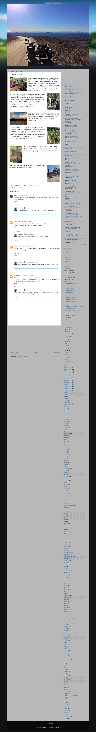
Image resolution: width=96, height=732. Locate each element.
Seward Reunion (67, 618)
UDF (64, 689)
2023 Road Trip (67, 386)
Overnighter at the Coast (71, 181)
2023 (66, 257)
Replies (18, 205)
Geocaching (66, 493)
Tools (64, 665)
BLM (64, 419)
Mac (64, 536)
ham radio (66, 497)
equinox (65, 462)
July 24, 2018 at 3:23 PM (25, 221)
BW (64, 431)
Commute (66, 445)
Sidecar (65, 620)
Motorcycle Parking (68, 556)
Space (65, 644)
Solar (64, 634)
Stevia (65, 652)
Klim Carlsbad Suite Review (72, 132)
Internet (65, 513)
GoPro (65, 495)
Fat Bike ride (66, 476)
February (69, 333)
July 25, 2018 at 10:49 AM (29, 246)
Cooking (65, 447)
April (68, 329)
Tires (64, 663)
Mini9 (64, 548)
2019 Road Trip (67, 378)
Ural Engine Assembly (69, 695)
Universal (65, 691)
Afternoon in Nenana (71, 313)
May (68, 327)
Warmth (65, 706)
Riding (65, 587)
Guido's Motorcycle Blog (72, 239)
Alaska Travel (66, 402)
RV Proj (65, 601)
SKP (64, 624)
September (70, 277)
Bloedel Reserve (70, 290)
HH (64, 501)
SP (64, 642)
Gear (64, 491)
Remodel (65, 575)
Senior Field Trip (70, 301)
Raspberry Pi (66, 570)
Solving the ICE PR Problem (72, 137)
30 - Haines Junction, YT (72, 322)
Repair (65, 577)
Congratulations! (70, 288)
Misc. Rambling (70, 295)
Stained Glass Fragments (71, 187)
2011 (66, 352)
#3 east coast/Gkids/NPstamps (72, 170)
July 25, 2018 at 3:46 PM (32, 262)
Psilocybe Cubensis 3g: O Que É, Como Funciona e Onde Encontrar (73, 229)
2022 (66, 259)
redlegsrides (17, 195)
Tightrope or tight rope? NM (72, 235)
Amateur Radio (67, 404)
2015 (66, 343)
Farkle (65, 472)
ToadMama (17, 275)
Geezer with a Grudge (71, 136)
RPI (64, 591)
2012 (66, 350)
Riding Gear (66, 589)
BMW (64, 425)
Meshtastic (66, 542)
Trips (64, 677)
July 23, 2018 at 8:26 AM (27, 195)
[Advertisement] (34, 338)
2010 (66, 354)
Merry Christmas (70, 315)
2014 (66, 345)
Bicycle (65, 417)
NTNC (65, 564)
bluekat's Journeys (70, 180)
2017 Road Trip (67, 372)
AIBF (64, 396)
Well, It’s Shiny (70, 308)
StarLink (65, 648)
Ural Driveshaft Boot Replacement (75, 310)
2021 (66, 261)
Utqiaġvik (65, 698)
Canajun (16, 221)
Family (65, 470)
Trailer (65, 669)
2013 (66, 348)
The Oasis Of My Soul (71, 234)
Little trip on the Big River (71, 223)
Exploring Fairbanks (71, 299)
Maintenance (66, 538)
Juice (64, 525)
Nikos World (68, 148)
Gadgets (65, 488)
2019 (66, 266)
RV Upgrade (66, 609)
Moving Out (66, 560)
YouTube (65, 718)
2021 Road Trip (67, 382)
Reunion (65, 583)
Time (66, 199)
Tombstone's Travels (71, 169)
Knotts (65, 527)
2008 (66, 359)
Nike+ (64, 562)
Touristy (65, 667)
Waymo (65, 708)
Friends (65, 484)
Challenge (66, 435)
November (69, 272)
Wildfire (65, 712)
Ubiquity (65, 687)
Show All (84, 244)
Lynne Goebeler (18, 246)
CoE (64, 443)
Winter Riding (66, 716)
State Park (66, 650)
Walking (65, 704)
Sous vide (66, 640)
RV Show (65, 605)
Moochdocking (67, 552)
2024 (66, 255)
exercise (65, 464)
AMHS (65, 406)
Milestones (66, 546)
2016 (66, 341)
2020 (66, 264)
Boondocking (66, 427)
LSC (64, 534)
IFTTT (65, 511)
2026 (66, 250)
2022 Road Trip (67, 384)
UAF (64, 685)
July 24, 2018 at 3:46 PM (32, 234)
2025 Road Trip (67, 390)
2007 (66, 361)
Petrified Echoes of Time (71, 126)
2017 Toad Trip (67, 374)
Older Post (56, 353)
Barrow (65, 411)
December (69, 270)
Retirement (66, 581)
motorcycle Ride (67, 558)
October (69, 275)
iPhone (65, 515)
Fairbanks (16, 187)
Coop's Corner (69, 112)
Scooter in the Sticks (71, 93)
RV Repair (66, 603)
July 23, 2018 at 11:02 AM (32, 208)
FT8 (64, 486)
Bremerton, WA (70, 292)
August (69, 279)
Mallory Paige (69, 155)
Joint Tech (66, 523)
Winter (65, 714)
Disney (65, 456)
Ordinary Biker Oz (70, 162)
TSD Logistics (67, 679)
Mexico (65, 544)
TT (64, 681)
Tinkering (65, 661)
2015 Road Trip (67, 369)
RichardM (21, 208)
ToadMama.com (69, 191)
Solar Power (66, 636)
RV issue (65, 599)
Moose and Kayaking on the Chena (75, 306)
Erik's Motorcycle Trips (71, 118)
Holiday (65, 503)
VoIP (64, 702)
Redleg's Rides (69, 86)
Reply (15, 201)
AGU (64, 394)
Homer (65, 507)
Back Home (69, 317)
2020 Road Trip (67, 380)
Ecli (64, 460)
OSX (64, 566)
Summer (65, 655)
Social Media (66, 630)
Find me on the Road (71, 125)
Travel (65, 671)
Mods (64, 550)
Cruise (65, 452)
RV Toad (65, 607)
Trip (64, 673)
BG (64, 415)
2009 (66, 357)
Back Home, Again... (71, 283)
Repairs (65, 579)
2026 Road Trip (67, 392)
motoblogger (66, 554)
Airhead (65, 400)
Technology (66, 659)
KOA (64, 529)
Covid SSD (66, 449)
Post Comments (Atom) (23, 356)
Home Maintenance (68, 505)
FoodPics (65, 480)
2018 (66, 268)
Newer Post (14, 353)
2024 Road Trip (67, 388)
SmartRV (65, 626)
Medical (65, 540)
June (68, 324)
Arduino (65, 408)
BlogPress (66, 423)
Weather (65, 710)
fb (63, 478)
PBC (64, 568)
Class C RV (66, 441)
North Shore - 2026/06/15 (71, 114)
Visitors (21, 187)
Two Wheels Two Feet (71, 213)
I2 (63, 509)
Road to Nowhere (70, 130)
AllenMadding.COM (70, 186)
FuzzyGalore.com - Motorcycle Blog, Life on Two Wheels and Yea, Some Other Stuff (74, 205)
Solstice (65, 638)
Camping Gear (67, 433)
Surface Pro (66, 657)
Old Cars (67, 102)
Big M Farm (69, 304)
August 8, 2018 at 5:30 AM (27, 275)
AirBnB (65, 398)
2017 (66, 339)
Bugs (64, 429)
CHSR (65, 439)
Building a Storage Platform (72, 241)
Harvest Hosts (67, 499)
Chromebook (66, 437)
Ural (64, 693)
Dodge (65, 458)
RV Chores (66, 597)
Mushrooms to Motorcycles (72, 227)
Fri (64, 482)
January (69, 336)
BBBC (65, 413)
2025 (66, 252)
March (68, 331)
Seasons (65, 613)
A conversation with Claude (72, 176)
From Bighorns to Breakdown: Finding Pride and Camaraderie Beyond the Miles (74, 216)
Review (65, 585)
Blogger (65, 421)
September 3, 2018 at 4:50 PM (34, 290)
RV (64, 593)
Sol (64, 632)
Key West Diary (69, 100)
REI (64, 572)
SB (64, 611)
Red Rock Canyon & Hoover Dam (73, 192)
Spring (65, 646)
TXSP (64, 683)
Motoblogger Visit (70, 297)
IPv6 (64, 517)
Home (35, 353)
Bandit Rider (68, 175)
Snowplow (66, 628)
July (68, 281)
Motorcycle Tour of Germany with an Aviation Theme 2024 (74, 150)
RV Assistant (66, 595)
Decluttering (66, 454)
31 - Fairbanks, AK (71, 319)
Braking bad (68, 108)
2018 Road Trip (67, 376)
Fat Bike (65, 474)
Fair (64, 466)
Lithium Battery (67, 531)
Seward (65, 616)
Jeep (64, 521)
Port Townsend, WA (71, 286)
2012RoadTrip (67, 367)
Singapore (66, 622)
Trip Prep (65, 675)
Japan (65, 519)
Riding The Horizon (70, 141)
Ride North (68, 221)
